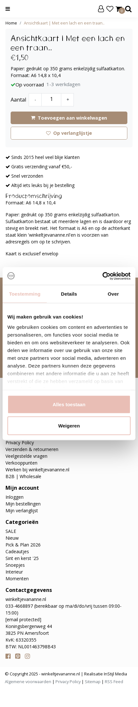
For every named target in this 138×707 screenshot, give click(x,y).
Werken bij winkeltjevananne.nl (37, 469)
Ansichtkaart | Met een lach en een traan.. (64, 23)
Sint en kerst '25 (22, 558)
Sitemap (93, 681)
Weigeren (69, 425)
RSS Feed (114, 681)
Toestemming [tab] (25, 294)
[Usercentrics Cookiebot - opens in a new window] (102, 276)
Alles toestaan (69, 404)
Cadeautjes (17, 551)
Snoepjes (15, 565)
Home (11, 23)
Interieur (14, 572)
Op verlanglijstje (69, 133)
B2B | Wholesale (23, 476)
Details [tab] (69, 294)
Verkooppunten (21, 463)
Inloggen (14, 497)
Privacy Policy (19, 442)
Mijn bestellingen (23, 504)
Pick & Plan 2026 (23, 545)
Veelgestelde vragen (26, 456)
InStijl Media (115, 674)
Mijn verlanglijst (21, 510)
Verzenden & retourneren (31, 449)
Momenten (17, 578)
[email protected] (23, 619)
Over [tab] (113, 294)
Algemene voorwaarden (28, 681)
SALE (10, 531)
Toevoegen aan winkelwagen (69, 118)
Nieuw (12, 538)
